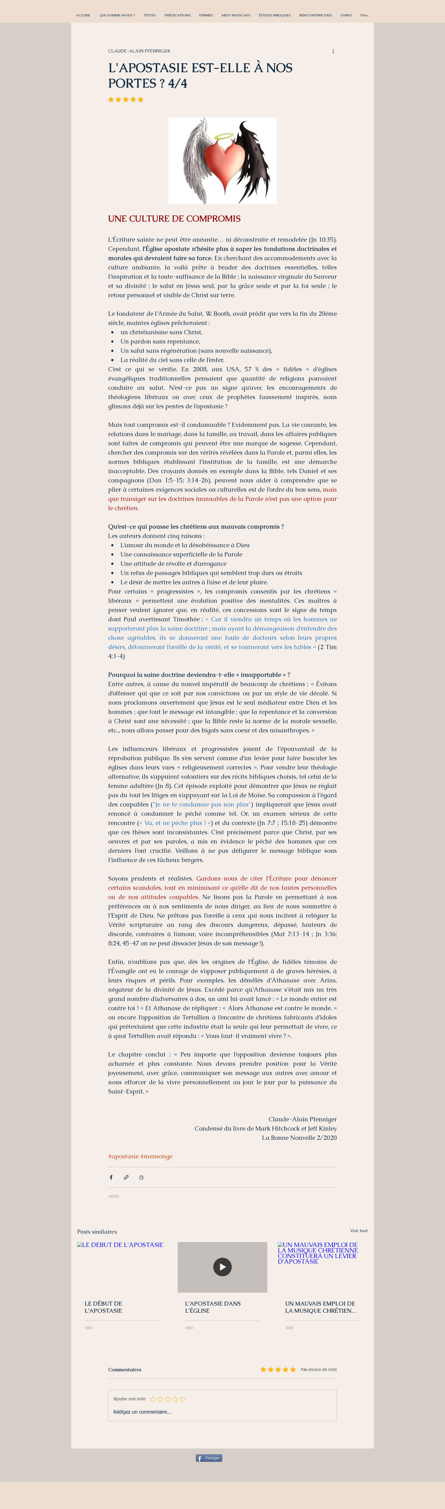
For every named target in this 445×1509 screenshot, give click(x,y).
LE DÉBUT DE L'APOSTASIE (103, 1307)
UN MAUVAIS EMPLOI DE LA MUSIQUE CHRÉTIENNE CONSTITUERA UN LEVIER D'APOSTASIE (322, 1307)
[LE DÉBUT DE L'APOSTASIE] (122, 1267)
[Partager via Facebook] (111, 1177)
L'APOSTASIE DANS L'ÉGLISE (213, 1307)
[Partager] (209, 1458)
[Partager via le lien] (126, 1177)
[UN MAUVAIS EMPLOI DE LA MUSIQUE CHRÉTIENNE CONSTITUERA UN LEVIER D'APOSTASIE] (323, 1267)
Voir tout (359, 1230)
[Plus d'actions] (333, 51)
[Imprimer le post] (141, 1177)
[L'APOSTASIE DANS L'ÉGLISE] (223, 1267)
